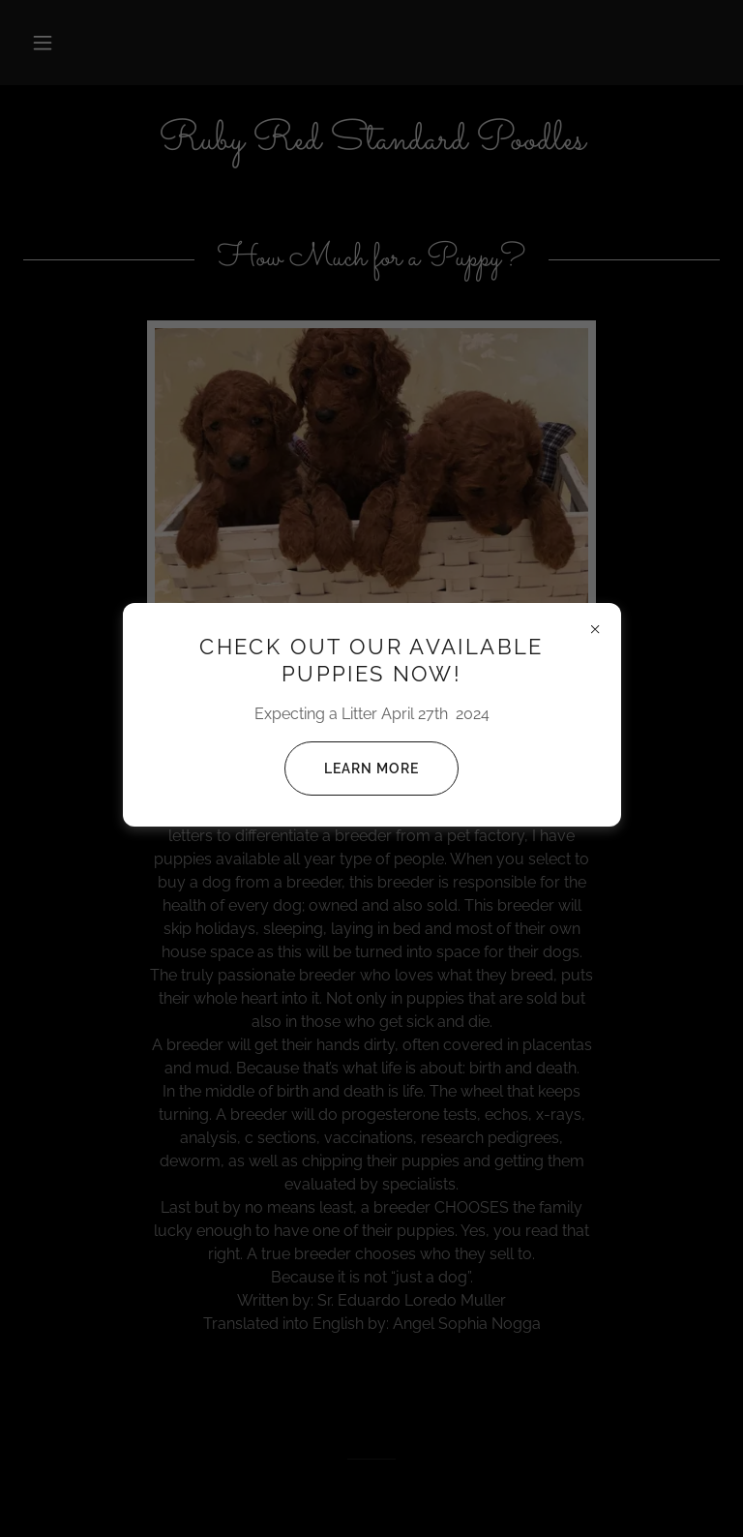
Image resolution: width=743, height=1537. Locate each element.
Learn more (351, 768)
